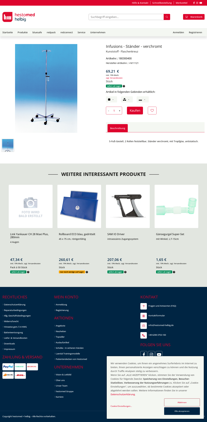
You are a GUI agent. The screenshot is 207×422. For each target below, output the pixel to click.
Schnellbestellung (162, 2)
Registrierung (62, 310)
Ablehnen (182, 402)
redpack (51, 32)
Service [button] (81, 32)
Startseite (7, 32)
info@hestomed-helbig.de (161, 325)
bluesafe (37, 32)
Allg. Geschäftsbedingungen (17, 315)
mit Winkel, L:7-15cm (167, 238)
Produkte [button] (23, 32)
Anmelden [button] (178, 32)
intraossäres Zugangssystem (122, 238)
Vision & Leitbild (63, 374)
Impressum (9, 349)
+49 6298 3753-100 (157, 334)
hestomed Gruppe (64, 391)
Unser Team (61, 385)
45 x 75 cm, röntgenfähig (72, 238)
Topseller (60, 336)
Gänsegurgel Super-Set (170, 234)
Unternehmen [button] (97, 32)
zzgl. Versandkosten (114, 78)
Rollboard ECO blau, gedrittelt (77, 234)
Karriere (59, 396)
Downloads (9, 343)
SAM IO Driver (116, 234)
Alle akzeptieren (182, 411)
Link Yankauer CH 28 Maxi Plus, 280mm (29, 235)
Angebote (60, 325)
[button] (123, 86)
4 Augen (14, 242)
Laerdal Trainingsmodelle (68, 353)
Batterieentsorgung (13, 332)
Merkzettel (181, 2)
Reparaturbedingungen (15, 310)
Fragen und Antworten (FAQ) (162, 305)
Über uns (60, 380)
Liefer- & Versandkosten (15, 337)
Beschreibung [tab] (117, 128)
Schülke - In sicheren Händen (70, 347)
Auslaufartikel (62, 342)
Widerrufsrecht (11, 321)
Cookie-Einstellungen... (121, 406)
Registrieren (195, 32)
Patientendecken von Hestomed (71, 359)
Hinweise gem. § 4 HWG (15, 326)
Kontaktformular (156, 315)
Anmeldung (61, 304)
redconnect (66, 32)
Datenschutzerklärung (14, 304)
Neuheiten (61, 331)
